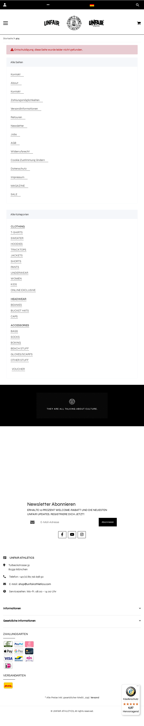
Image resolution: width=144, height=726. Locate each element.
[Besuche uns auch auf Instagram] (82, 534)
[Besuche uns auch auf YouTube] (72, 534)
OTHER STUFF (20, 360)
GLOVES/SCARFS (22, 354)
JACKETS (17, 255)
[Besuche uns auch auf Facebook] (62, 534)
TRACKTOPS (18, 249)
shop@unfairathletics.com (34, 584)
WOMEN (16, 278)
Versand (95, 697)
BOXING (16, 342)
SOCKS (15, 337)
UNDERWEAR (19, 272)
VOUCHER (18, 369)
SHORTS (16, 261)
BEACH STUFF (20, 348)
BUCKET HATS (20, 310)
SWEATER (17, 238)
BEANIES (16, 305)
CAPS (14, 316)
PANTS (15, 267)
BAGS (14, 331)
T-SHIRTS (17, 232)
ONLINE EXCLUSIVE (23, 290)
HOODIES (17, 244)
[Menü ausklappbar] (5, 23)
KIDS (14, 284)
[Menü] (137, 686)
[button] (48, 4)
